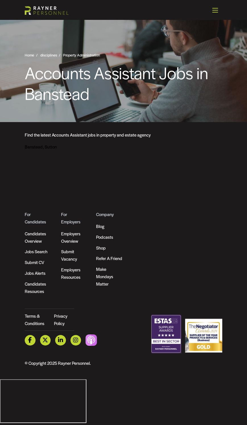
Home (29, 55)
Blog (100, 226)
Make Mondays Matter (104, 276)
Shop (101, 248)
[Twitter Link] (45, 340)
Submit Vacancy (69, 255)
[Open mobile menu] (215, 10)
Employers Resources (70, 273)
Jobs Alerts (35, 273)
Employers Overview (70, 237)
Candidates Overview (35, 237)
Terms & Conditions (34, 319)
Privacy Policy (60, 319)
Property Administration (81, 55)
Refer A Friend (109, 258)
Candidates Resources (35, 287)
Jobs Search (36, 251)
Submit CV (34, 262)
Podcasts (104, 237)
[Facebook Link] (30, 340)
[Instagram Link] (75, 340)
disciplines (48, 55)
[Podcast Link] (91, 340)
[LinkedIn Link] (60, 340)
